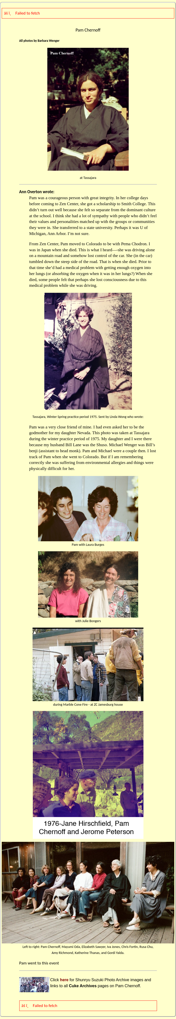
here (64, 980)
